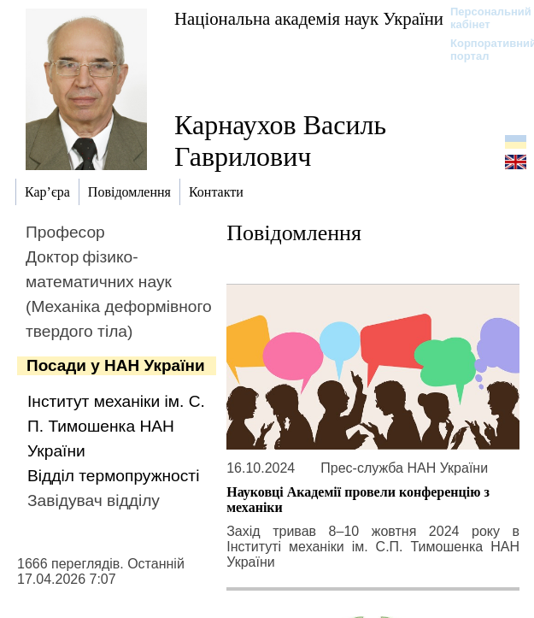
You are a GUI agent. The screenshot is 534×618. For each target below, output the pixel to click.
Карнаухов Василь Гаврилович (280, 140)
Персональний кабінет (482, 18)
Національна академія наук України (308, 18)
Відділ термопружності (113, 476)
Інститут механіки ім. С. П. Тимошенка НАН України (116, 426)
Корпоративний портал (482, 49)
